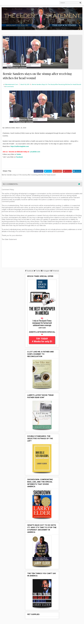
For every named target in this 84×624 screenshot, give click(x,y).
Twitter (19, 154)
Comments (9, 87)
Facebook (19, 157)
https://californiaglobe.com (19, 146)
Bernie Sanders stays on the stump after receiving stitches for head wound (56, 84)
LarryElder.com (35, 152)
